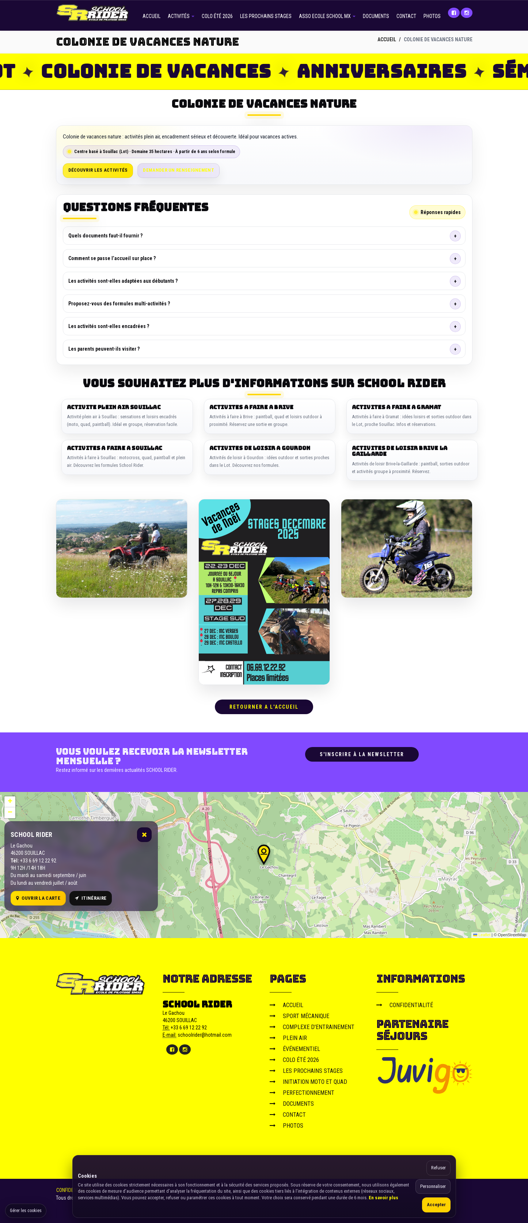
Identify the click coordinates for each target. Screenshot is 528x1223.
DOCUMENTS (376, 16)
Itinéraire (90, 897)
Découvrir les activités (98, 170)
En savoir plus (383, 1197)
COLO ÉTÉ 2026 (217, 16)
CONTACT (406, 16)
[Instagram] (466, 13)
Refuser (438, 1167)
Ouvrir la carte (38, 897)
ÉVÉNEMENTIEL (295, 1048)
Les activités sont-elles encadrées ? (108, 326)
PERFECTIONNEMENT (302, 1092)
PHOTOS (432, 16)
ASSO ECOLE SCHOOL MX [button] (327, 16)
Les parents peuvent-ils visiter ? (104, 349)
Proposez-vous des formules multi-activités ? (119, 303)
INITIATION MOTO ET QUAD (308, 1081)
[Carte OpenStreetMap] (264, 865)
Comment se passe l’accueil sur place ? (112, 258)
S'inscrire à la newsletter (362, 754)
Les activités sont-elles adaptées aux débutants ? (123, 281)
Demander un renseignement (178, 170)
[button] (264, 854)
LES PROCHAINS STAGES (266, 16)
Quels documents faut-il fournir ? (105, 236)
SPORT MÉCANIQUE (299, 1015)
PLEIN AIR (288, 1037)
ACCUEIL (151, 16)
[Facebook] (454, 13)
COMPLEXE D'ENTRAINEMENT (312, 1026)
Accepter (436, 1204)
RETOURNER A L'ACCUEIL (264, 707)
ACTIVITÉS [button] (181, 16)
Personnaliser (433, 1186)
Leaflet (481, 935)
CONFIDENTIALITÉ (404, 1004)
